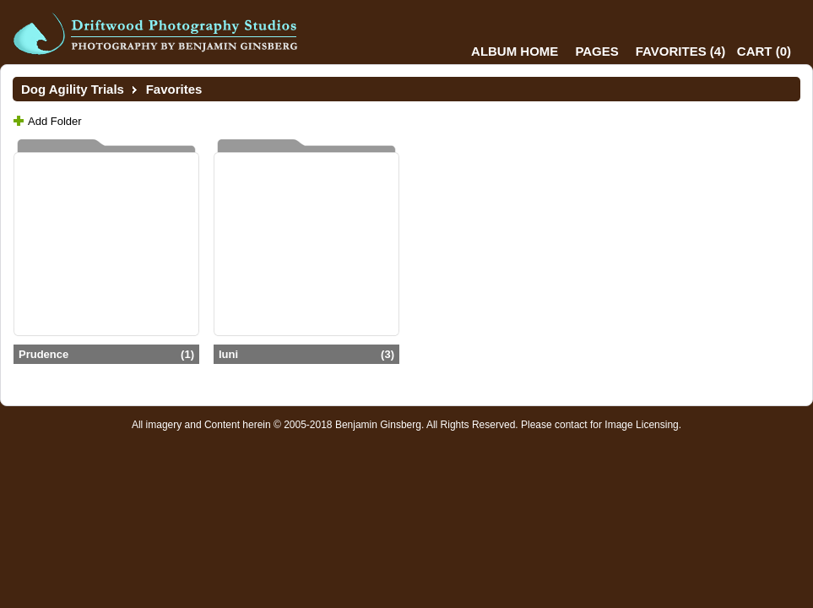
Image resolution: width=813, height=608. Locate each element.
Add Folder (55, 121)
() (680, 51)
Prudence (106, 354)
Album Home (514, 51)
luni (306, 354)
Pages (596, 51)
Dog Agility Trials (72, 89)
